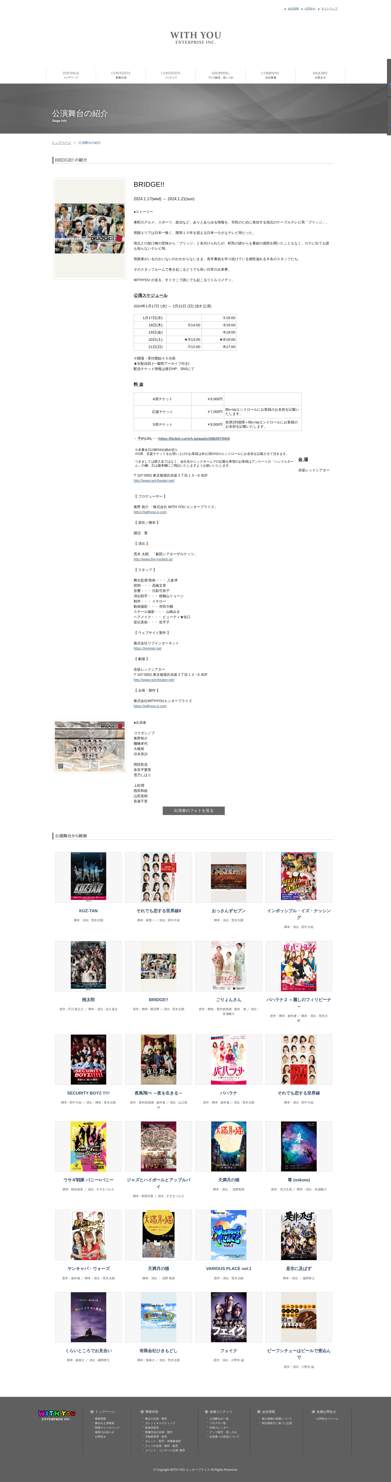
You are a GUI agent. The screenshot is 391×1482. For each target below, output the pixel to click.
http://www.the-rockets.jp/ (153, 559)
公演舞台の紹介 (89, 143)
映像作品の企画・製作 (159, 1432)
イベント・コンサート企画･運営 (165, 1450)
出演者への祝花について (224, 1436)
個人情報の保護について (277, 1418)
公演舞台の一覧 (219, 1418)
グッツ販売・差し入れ (223, 1432)
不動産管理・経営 (156, 1436)
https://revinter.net (147, 648)
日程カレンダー (219, 1427)
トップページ (61, 143)
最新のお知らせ (104, 1432)
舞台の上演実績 (104, 1423)
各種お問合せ (326, 1412)
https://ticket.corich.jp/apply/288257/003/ (194, 438)
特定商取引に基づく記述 (277, 1423)
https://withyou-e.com (150, 512)
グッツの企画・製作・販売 (161, 1445)
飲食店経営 (152, 1427)
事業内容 (151, 1412)
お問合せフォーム (327, 1418)
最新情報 (100, 1418)
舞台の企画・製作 (156, 1418)
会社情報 (293, 8)
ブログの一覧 (217, 1423)
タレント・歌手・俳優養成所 (163, 1441)
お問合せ (309, 8)
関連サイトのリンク (107, 1427)
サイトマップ (329, 8)
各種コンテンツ (221, 1412)
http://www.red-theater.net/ (154, 481)
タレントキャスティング (160, 1423)
